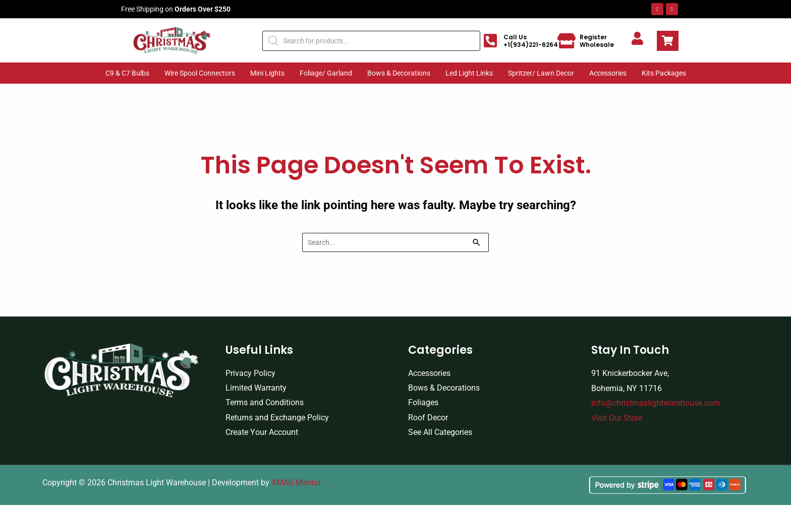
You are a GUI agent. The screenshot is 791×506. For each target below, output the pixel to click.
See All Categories (440, 433)
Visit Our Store (616, 418)
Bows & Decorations (398, 73)
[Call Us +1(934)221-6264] (490, 40)
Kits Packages (664, 73)
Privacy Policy (250, 373)
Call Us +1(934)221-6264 (530, 41)
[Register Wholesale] (566, 40)
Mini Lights (267, 73)
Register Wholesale (597, 41)
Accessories (608, 73)
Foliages (423, 403)
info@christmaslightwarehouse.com (655, 403)
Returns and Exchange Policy (277, 418)
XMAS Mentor (296, 484)
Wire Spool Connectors (199, 73)
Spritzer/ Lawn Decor (541, 73)
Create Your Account (261, 433)
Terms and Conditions (264, 403)
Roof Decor (428, 418)
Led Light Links (469, 73)
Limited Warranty (256, 388)
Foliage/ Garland (326, 73)
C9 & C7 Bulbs (127, 73)
